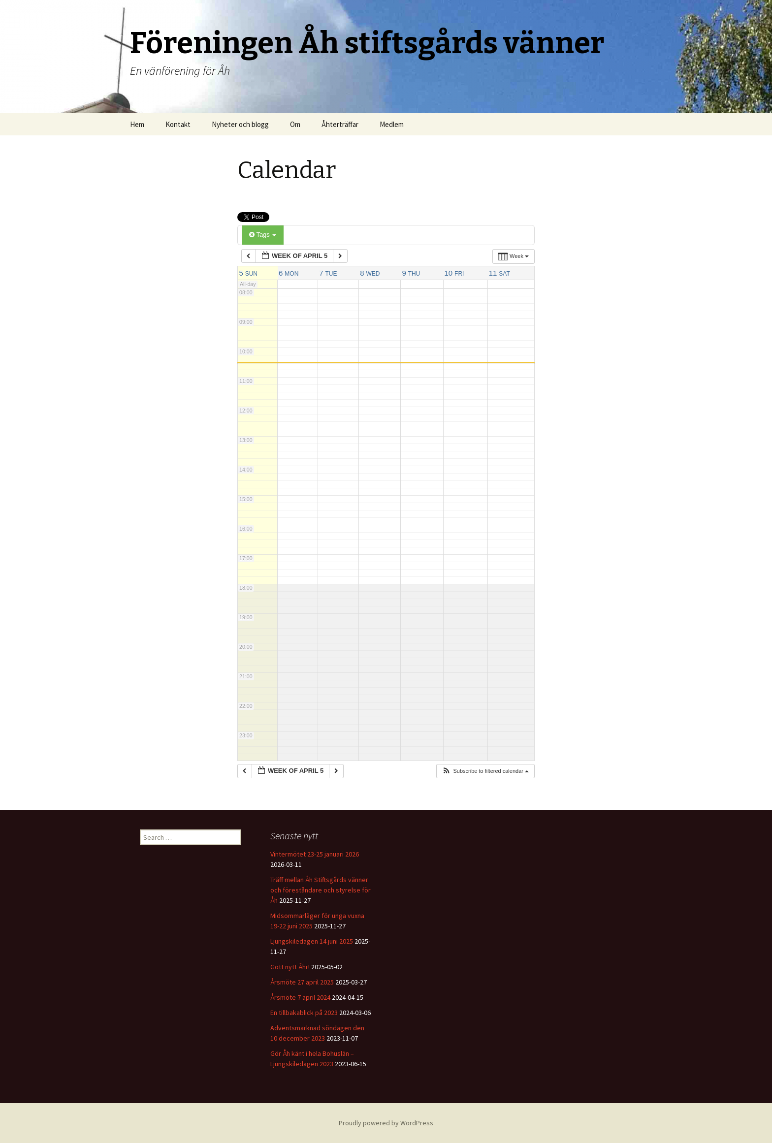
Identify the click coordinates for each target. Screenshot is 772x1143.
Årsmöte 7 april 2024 (300, 997)
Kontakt (178, 124)
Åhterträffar (340, 124)
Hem (137, 124)
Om (295, 124)
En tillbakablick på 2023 (304, 1012)
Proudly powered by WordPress (386, 1122)
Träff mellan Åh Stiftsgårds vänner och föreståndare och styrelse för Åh (320, 890)
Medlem (392, 124)
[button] (485, 771)
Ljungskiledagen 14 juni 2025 (311, 941)
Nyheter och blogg (240, 124)
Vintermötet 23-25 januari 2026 (314, 854)
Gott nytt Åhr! (290, 966)
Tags (262, 234)
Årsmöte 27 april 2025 (302, 982)
